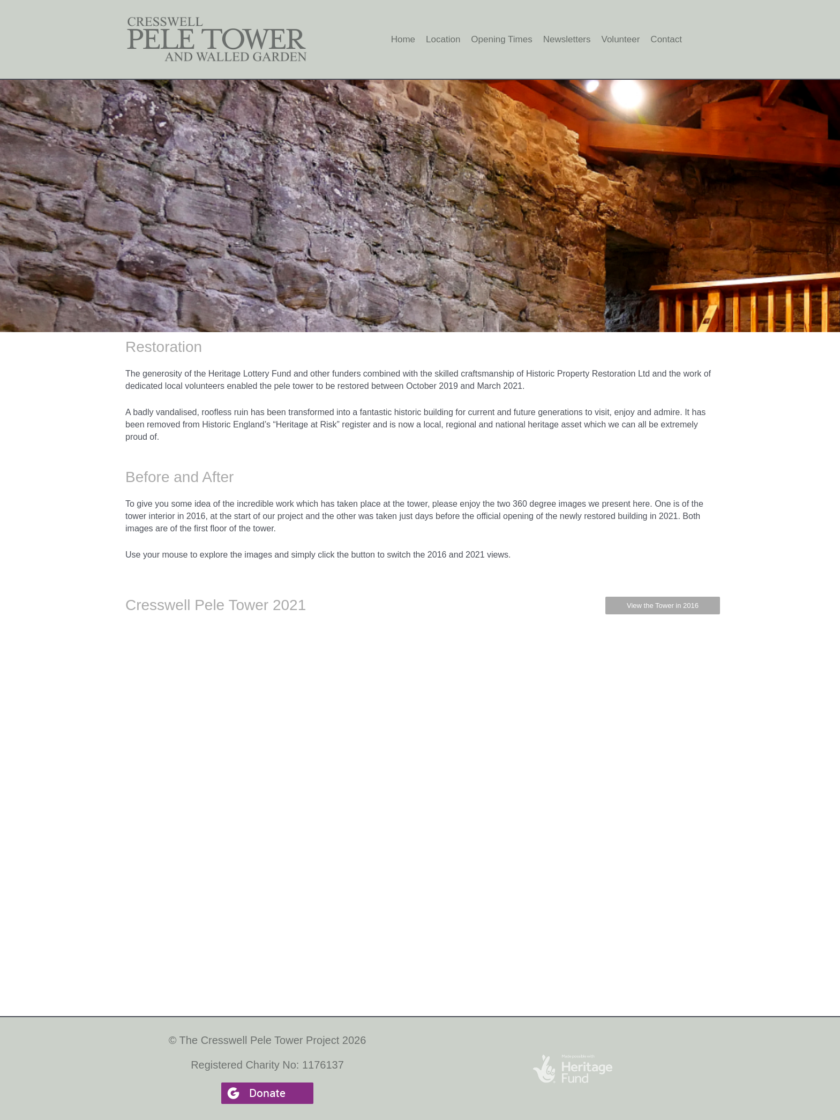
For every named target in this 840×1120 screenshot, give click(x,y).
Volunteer (621, 39)
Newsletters (567, 39)
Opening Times (501, 39)
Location (443, 39)
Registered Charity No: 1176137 (267, 1065)
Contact (666, 39)
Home (403, 39)
